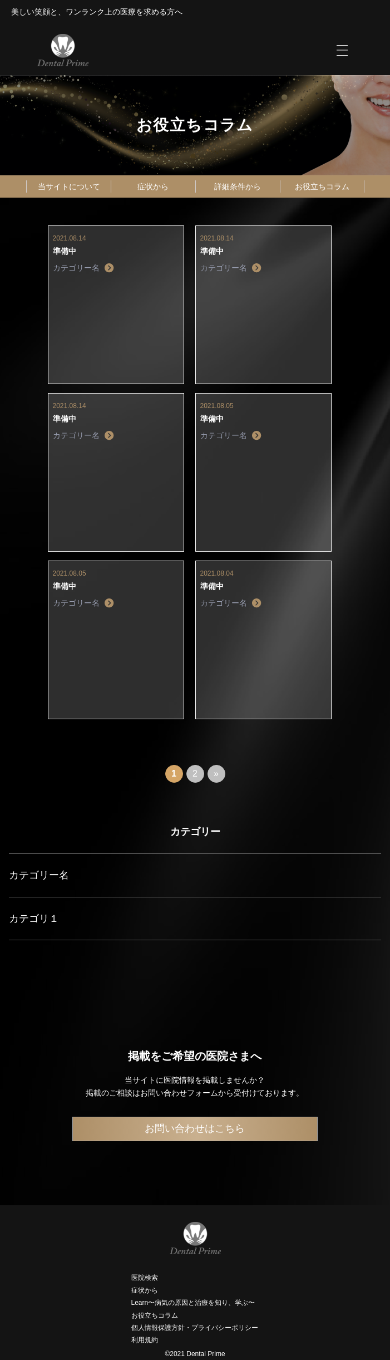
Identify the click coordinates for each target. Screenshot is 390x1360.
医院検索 (144, 1278)
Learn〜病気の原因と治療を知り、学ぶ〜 (193, 1303)
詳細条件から (237, 186)
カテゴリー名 (39, 875)
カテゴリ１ (34, 918)
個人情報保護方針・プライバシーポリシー (194, 1328)
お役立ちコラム (322, 186)
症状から (153, 186)
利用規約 (144, 1340)
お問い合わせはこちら (195, 1128)
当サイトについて (69, 186)
